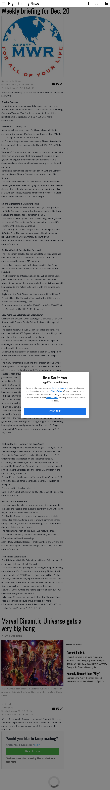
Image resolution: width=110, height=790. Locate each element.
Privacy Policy (56, 391)
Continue (54, 411)
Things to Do (98, 3)
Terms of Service (59, 387)
